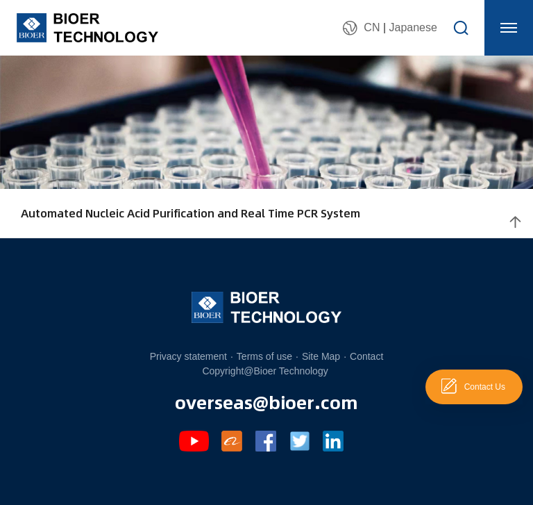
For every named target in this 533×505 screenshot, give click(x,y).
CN (372, 27)
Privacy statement (188, 356)
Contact (366, 356)
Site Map (321, 356)
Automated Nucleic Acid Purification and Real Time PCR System (190, 213)
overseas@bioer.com (266, 401)
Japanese (413, 27)
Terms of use (264, 356)
